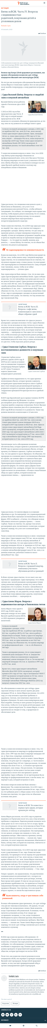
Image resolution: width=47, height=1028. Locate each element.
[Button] (42, 34)
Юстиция (5, 8)
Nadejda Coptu (6, 26)
